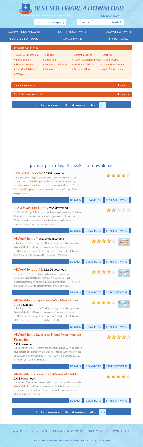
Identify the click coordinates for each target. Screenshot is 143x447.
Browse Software (119, 31)
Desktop (107, 54)
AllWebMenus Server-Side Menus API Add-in (47, 374)
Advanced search (110, 15)
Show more (123, 85)
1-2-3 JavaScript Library (31, 208)
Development (23, 59)
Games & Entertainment (87, 59)
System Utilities (82, 69)
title (65, 105)
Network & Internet (113, 64)
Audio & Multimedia (27, 54)
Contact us (121, 431)
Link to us (39, 431)
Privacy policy (97, 431)
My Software (118, 38)
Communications (83, 54)
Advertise (20, 431)
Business (49, 54)
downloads (78, 105)
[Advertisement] (40, 134)
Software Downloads (24, 31)
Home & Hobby (24, 64)
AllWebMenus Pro (27, 238)
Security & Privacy (26, 69)
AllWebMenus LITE (28, 269)
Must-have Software (72, 31)
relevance (54, 105)
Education (50, 59)
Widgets (20, 74)
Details (75, 199)
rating (92, 105)
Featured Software (24, 38)
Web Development (113, 69)
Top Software (71, 38)
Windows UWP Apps (85, 64)
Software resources (67, 431)
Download (93, 199)
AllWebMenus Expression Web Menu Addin (46, 300)
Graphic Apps (110, 59)
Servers (49, 69)
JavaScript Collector (28, 173)
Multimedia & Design (56, 64)
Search (115, 22)
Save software (117, 199)
